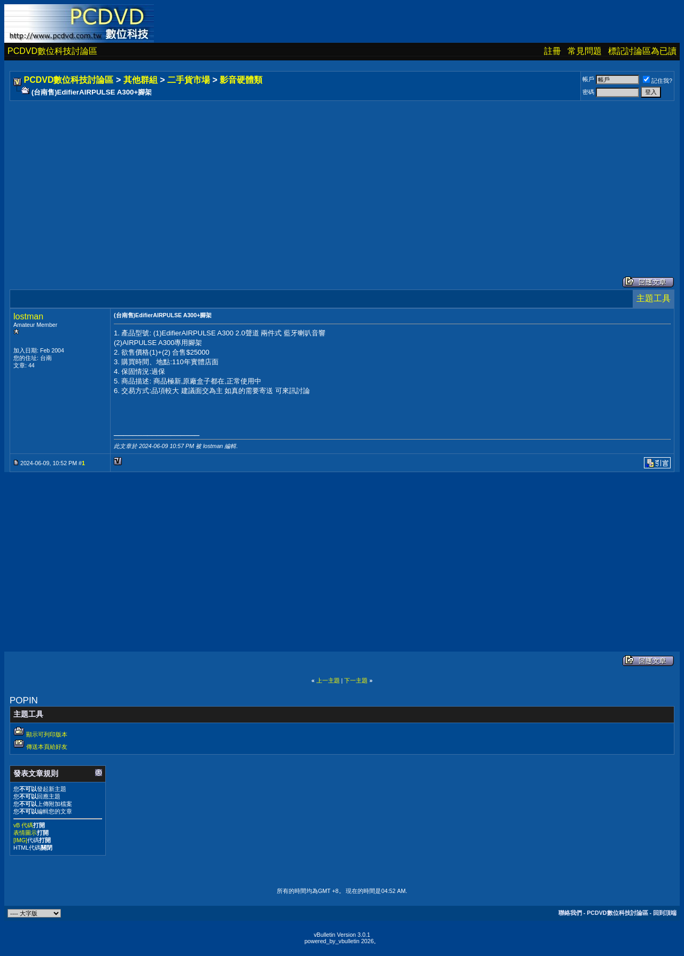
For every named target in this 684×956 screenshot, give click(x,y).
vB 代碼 (23, 825)
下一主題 (356, 680)
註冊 (552, 51)
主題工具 (653, 298)
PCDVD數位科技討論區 (52, 51)
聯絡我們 (570, 913)
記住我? (657, 80)
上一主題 (328, 680)
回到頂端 (665, 913)
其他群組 (140, 79)
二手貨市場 (188, 79)
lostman (28, 316)
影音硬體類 (241, 79)
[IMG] (20, 840)
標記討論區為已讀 (642, 51)
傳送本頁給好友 (46, 746)
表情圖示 (25, 832)
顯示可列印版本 (46, 734)
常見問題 (585, 51)
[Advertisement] (332, 178)
